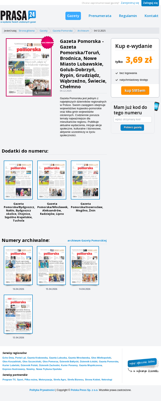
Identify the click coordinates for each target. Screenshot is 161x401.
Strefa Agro (59, 379)
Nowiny (30, 369)
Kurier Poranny (69, 365)
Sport (20, 379)
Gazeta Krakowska (37, 357)
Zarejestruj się (130, 3)
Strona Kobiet (92, 379)
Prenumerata (99, 15)
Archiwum (83, 30)
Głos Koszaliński (12, 361)
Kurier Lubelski (11, 365)
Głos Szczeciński (31, 361)
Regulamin (128, 15)
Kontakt (151, 15)
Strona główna (27, 30)
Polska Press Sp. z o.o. (84, 390)
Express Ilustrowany (14, 369)
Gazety (73, 15)
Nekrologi (106, 379)
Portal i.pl (20, 357)
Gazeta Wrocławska (79, 357)
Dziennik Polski (29, 365)
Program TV (9, 379)
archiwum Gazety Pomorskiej (87, 240)
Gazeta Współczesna (90, 365)
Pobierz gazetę (133, 127)
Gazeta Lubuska (58, 357)
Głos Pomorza (50, 361)
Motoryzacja (45, 379)
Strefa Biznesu (75, 379)
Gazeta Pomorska (63, 30)
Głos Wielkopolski (101, 357)
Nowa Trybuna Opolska (49, 369)
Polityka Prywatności (42, 390)
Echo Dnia (8, 357)
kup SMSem (135, 90)
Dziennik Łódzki (88, 361)
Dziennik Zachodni (49, 365)
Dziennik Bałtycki (69, 361)
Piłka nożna (31, 379)
